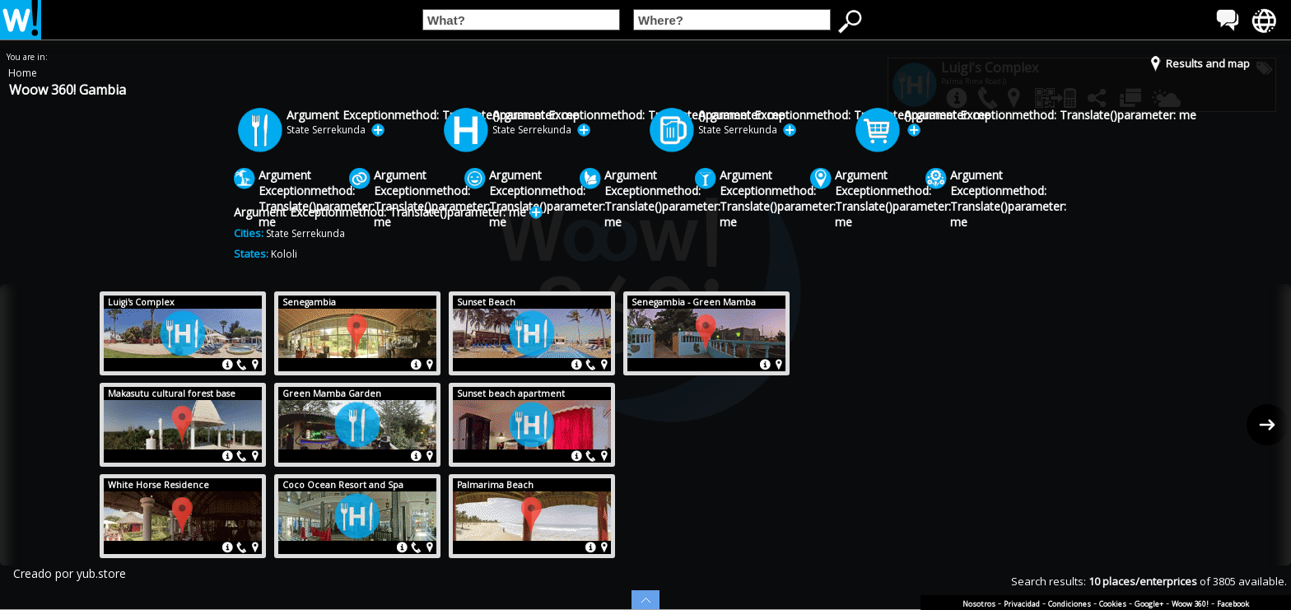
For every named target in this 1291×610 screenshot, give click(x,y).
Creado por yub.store (69, 573)
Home (22, 73)
